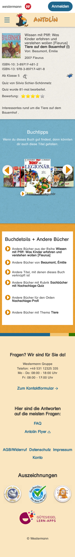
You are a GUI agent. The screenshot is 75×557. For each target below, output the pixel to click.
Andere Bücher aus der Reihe (39, 249)
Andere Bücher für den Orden (33, 298)
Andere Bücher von (39, 262)
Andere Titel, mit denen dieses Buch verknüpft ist (38, 272)
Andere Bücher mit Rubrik (39, 283)
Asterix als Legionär (41, 194)
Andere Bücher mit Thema (35, 312)
